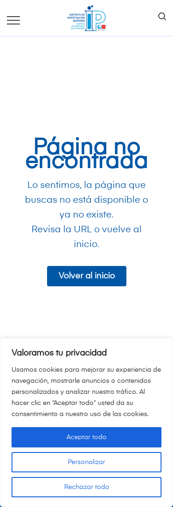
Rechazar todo (86, 487)
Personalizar (86, 462)
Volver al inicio (87, 276)
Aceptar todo (86, 437)
